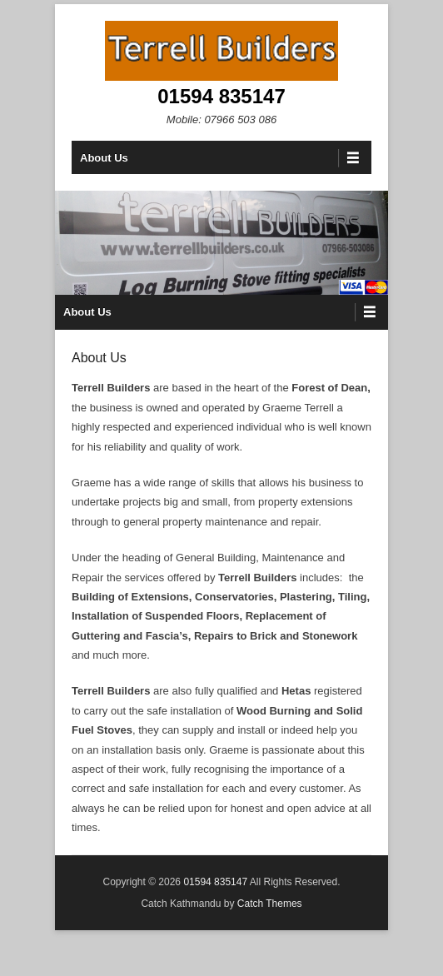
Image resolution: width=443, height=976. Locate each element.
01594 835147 (221, 96)
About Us (104, 158)
